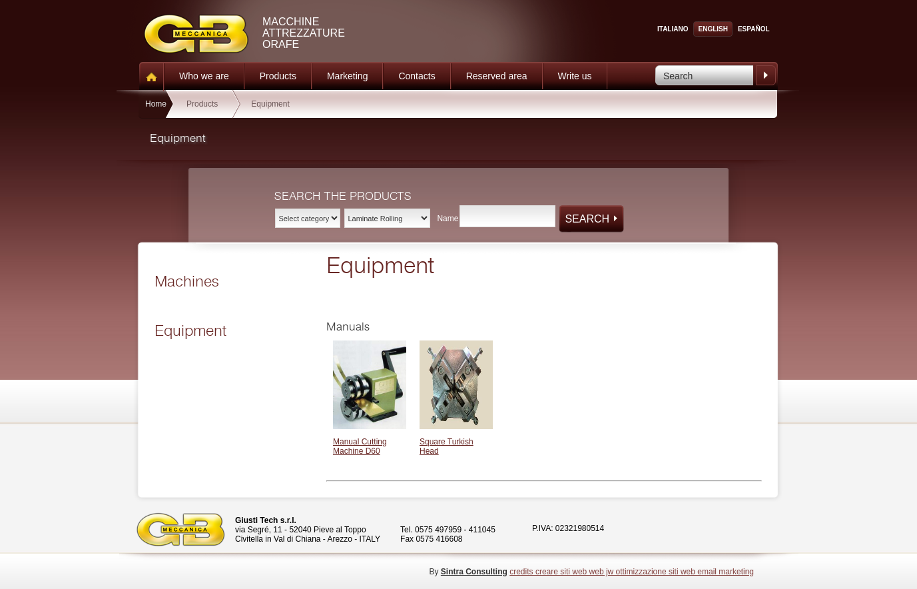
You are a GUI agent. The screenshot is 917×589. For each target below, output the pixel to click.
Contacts (416, 76)
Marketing (347, 76)
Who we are (204, 76)
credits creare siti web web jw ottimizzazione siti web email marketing (631, 571)
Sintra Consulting (474, 571)
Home (155, 104)
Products (278, 76)
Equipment (270, 104)
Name (447, 218)
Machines (186, 282)
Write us (575, 76)
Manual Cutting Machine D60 (360, 446)
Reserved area (496, 76)
